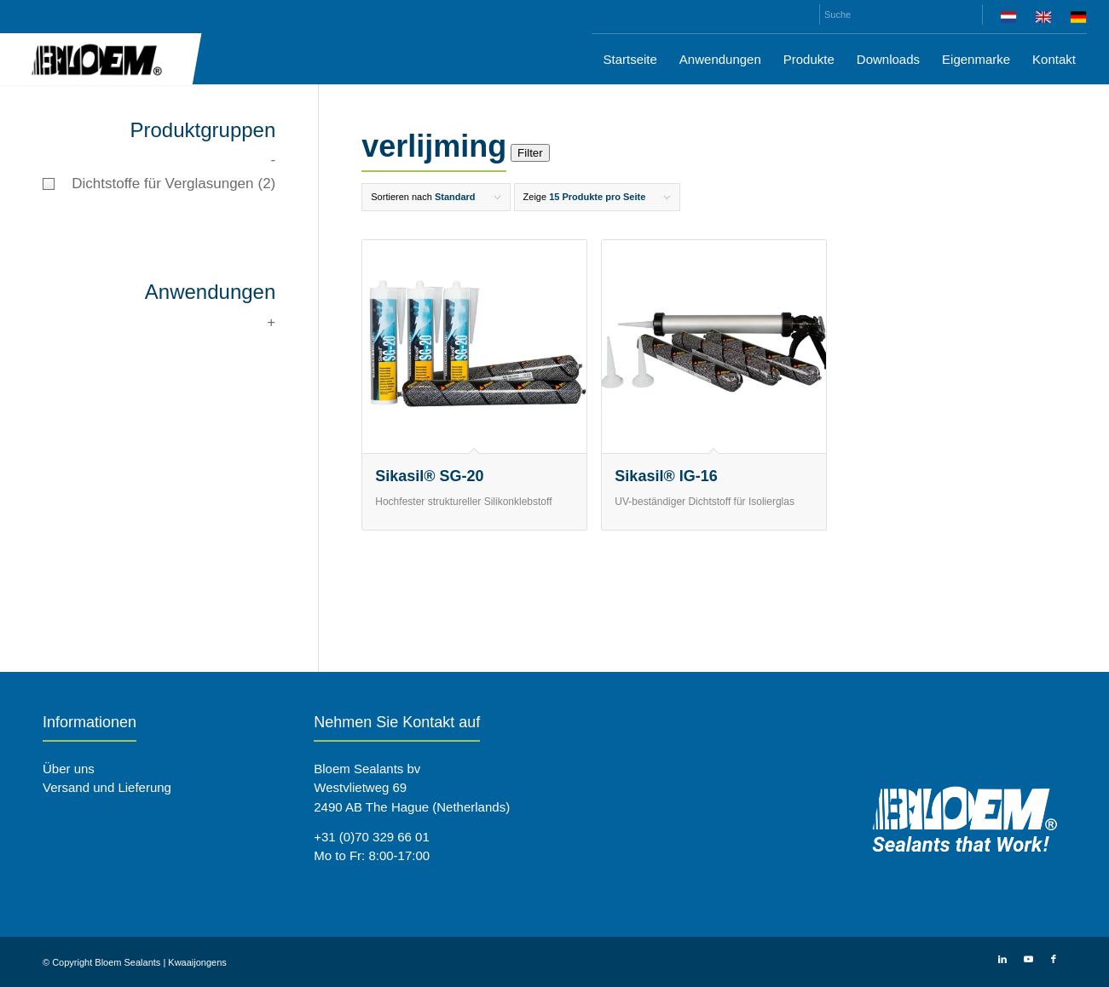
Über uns (69, 768)
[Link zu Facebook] (1053, 959)
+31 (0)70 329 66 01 (372, 836)
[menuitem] (1008, 20)
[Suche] (901, 14)
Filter (530, 152)
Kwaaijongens (197, 962)
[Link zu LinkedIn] (1002, 959)
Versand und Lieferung (107, 787)
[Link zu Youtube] (1028, 959)
